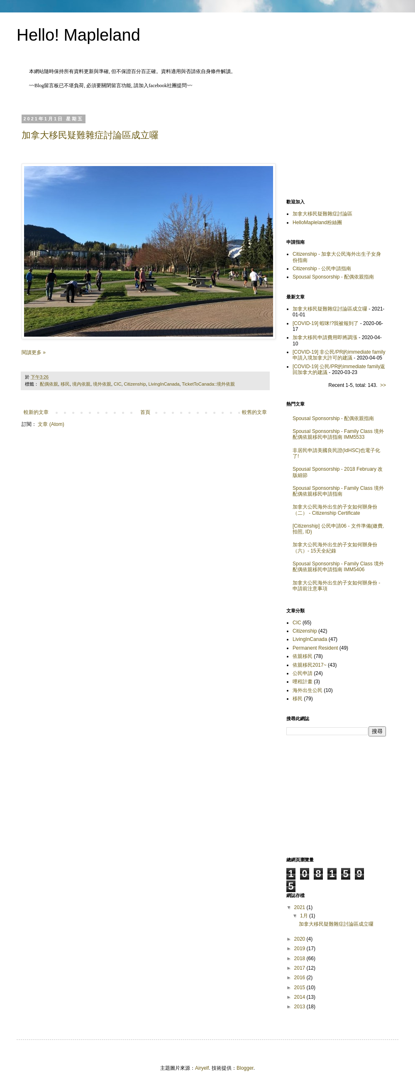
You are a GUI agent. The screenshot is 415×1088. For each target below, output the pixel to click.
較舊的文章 (254, 412)
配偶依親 (49, 383)
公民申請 (302, 673)
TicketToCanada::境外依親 (208, 383)
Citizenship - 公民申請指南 (322, 268)
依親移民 (302, 656)
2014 (300, 997)
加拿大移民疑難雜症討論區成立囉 (90, 135)
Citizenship (135, 383)
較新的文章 (36, 412)
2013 (300, 1007)
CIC (118, 383)
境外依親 (102, 383)
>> (383, 385)
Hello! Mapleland (78, 35)
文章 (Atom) (51, 424)
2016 (300, 977)
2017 (300, 968)
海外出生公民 (307, 690)
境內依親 (81, 383)
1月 (304, 916)
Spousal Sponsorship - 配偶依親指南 (333, 277)
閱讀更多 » (34, 352)
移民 (65, 383)
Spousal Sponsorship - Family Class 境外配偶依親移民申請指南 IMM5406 (338, 566)
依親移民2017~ (310, 665)
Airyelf (202, 1068)
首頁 (145, 412)
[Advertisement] (336, 144)
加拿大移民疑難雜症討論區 (322, 214)
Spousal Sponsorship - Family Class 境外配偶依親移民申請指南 (338, 491)
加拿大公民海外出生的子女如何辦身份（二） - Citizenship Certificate (335, 510)
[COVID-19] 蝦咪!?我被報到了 (326, 323)
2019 (300, 948)
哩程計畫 (302, 682)
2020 (300, 939)
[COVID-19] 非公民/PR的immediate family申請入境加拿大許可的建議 (339, 355)
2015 (300, 987)
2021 (300, 907)
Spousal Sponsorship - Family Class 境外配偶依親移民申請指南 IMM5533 (338, 434)
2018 (300, 958)
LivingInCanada (163, 383)
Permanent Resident (315, 648)
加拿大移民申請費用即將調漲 (325, 337)
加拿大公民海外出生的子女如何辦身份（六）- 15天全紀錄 (335, 547)
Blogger (245, 1068)
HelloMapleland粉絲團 (317, 222)
